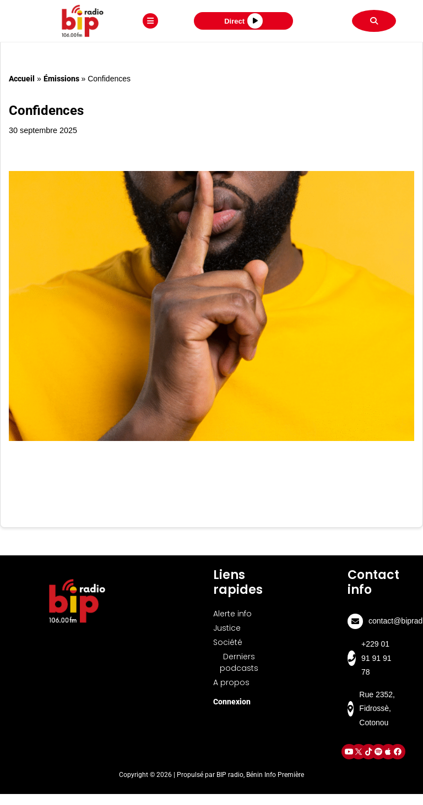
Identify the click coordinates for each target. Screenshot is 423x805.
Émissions (61, 78)
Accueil (22, 78)
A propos (231, 682)
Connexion (232, 701)
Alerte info (232, 613)
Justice (227, 627)
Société (227, 642)
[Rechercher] (374, 21)
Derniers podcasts (239, 662)
